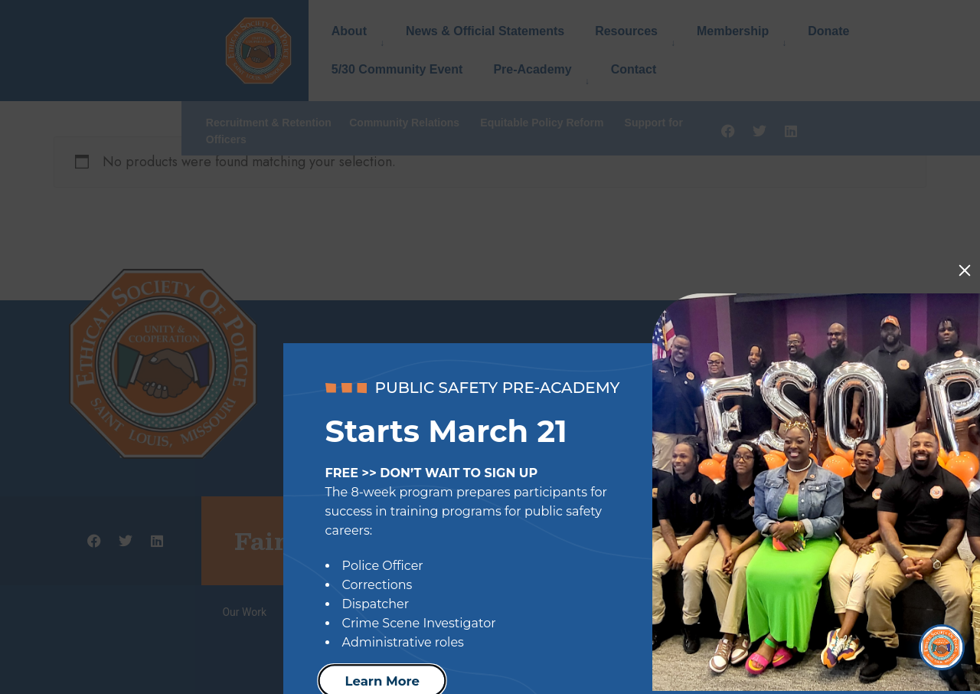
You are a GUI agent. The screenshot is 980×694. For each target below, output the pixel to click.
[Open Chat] (942, 644)
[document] (490, 347)
